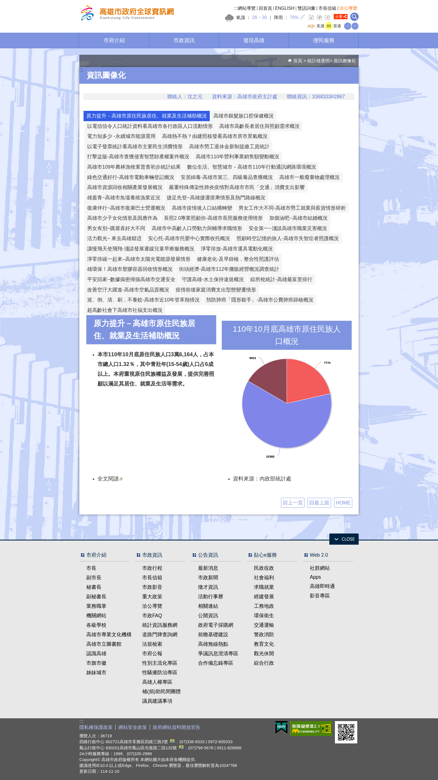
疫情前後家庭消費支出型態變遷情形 (216, 290)
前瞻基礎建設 (213, 634)
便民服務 (323, 40)
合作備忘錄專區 (215, 663)
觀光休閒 (264, 653)
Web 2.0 (319, 555)
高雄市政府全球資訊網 (126, 13)
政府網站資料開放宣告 (176, 727)
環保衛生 (264, 615)
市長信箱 (327, 8)
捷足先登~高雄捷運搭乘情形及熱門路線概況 (216, 197)
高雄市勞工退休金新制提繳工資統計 (229, 146)
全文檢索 (354, 17)
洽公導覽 (348, 8)
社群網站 (320, 568)
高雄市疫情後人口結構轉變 (202, 208)
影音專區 (320, 596)
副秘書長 (96, 596)
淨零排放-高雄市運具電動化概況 (237, 249)
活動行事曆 (210, 596)
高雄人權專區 (157, 682)
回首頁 (265, 8)
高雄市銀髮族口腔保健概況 (243, 116)
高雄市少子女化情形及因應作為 (122, 218)
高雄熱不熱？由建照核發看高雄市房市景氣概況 (215, 136)
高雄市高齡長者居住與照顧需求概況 (259, 126)
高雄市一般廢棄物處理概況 (309, 177)
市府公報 (152, 653)
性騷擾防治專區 (159, 672)
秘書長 (93, 587)
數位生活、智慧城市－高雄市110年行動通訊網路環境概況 (251, 167)
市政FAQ (152, 615)
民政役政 (264, 568)
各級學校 (96, 625)
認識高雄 (96, 653)
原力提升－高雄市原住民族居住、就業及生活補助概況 (146, 116)
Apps (315, 577)
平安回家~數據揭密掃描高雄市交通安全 (131, 279)
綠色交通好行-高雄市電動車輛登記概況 (130, 177)
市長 (91, 568)
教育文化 (264, 644)
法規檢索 (152, 644)
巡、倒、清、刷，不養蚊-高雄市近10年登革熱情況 (143, 300)
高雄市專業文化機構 (109, 634)
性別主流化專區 (159, 663)
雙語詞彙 (306, 8)
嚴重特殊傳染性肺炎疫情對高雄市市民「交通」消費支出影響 (237, 187)
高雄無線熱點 (213, 644)
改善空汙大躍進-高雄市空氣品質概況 (128, 290)
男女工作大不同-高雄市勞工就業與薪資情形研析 (292, 208)
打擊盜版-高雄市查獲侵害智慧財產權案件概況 (138, 156)
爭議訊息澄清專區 (218, 653)
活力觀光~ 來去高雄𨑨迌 (114, 238)
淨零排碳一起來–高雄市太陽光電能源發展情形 (139, 259)
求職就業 (264, 587)
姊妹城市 (96, 672)
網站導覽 (247, 8)
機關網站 (96, 615)
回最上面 (319, 503)
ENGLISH (285, 8)
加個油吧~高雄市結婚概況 (298, 218)
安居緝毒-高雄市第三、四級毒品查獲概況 (227, 177)
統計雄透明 (318, 60)
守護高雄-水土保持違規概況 (213, 279)
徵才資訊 (208, 587)
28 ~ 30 (259, 17)
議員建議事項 (157, 701)
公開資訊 (208, 615)
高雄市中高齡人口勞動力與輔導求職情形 (197, 228)
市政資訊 (184, 40)
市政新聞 (208, 577)
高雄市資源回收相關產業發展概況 (125, 187)
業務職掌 (96, 606)
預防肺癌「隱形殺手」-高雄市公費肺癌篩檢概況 (259, 300)
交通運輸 (264, 625)
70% (294, 17)
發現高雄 (254, 40)
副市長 (93, 577)
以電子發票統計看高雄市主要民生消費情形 (135, 146)
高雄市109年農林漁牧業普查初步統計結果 (134, 167)
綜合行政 (264, 663)
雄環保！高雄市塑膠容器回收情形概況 (130, 269)
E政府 (281, 727)
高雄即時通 (322, 586)
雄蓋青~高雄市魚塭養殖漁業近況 (123, 197)
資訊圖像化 (345, 60)
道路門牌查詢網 (159, 634)
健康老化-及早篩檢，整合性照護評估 (238, 259)
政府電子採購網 (215, 625)
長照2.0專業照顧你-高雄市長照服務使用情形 (213, 218)
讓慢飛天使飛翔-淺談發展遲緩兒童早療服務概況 (140, 249)
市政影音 (152, 587)
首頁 (297, 60)
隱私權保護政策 (96, 727)
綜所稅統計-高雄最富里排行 (281, 279)
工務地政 (264, 606)
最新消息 (208, 568)
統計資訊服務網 (159, 625)
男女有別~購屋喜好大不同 (116, 228)
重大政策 (152, 596)
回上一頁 (293, 503)
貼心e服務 (265, 555)
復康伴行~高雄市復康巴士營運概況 (126, 208)
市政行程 (152, 568)
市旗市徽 (96, 663)
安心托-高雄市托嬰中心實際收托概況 (189, 238)
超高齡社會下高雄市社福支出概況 (125, 310)
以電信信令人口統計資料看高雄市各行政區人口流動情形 (150, 126)
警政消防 (264, 634)
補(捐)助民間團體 (161, 691)
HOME (343, 503)
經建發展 (264, 596)
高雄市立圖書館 (104, 644)
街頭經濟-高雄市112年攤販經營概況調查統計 (229, 269)
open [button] (344, 539)
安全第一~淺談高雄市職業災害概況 (288, 228)
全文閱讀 (109, 478)
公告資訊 (208, 555)
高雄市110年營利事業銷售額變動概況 (237, 156)
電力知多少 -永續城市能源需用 (121, 136)
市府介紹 (114, 40)
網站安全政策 (132, 727)
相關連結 (208, 606)
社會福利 (264, 577)
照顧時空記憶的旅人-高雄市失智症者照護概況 (288, 238)
